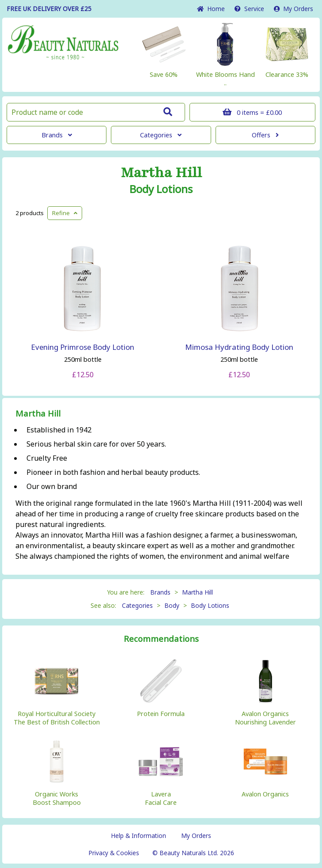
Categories (161, 135)
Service (249, 8)
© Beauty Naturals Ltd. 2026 (193, 853)
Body (171, 605)
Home (211, 8)
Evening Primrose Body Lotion (82, 347)
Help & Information (138, 835)
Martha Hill (161, 173)
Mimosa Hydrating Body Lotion (239, 347)
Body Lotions (161, 189)
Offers (265, 135)
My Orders (293, 8)
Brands (57, 135)
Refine (64, 213)
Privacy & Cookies (113, 853)
